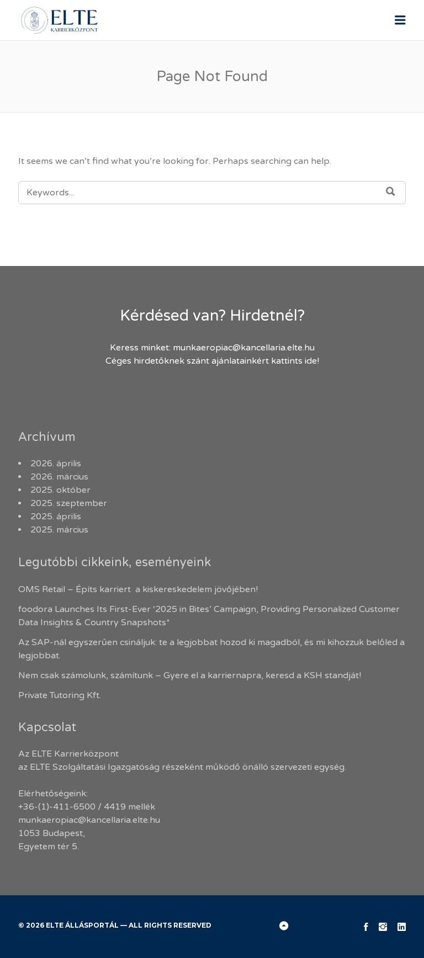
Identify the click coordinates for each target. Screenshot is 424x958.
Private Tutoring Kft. (59, 695)
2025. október (60, 490)
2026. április (55, 463)
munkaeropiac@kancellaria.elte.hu (244, 347)
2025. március (59, 529)
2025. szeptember (68, 503)
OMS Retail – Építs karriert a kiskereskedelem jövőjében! (139, 589)
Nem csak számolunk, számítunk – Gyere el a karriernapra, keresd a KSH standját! (189, 675)
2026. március (59, 476)
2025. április (55, 516)
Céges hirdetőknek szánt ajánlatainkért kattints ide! (212, 360)
